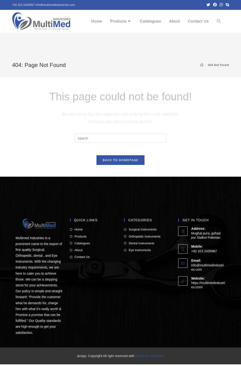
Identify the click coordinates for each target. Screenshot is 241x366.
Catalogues (82, 245)
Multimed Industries (149, 357)
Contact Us (82, 258)
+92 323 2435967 (23, 5)
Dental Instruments (141, 245)
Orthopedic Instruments (145, 238)
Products (81, 238)
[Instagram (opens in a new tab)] (221, 5)
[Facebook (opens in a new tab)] (215, 5)
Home (79, 231)
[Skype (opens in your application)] (226, 5)
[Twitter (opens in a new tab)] (208, 5)
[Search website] (219, 21)
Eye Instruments (140, 251)
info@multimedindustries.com (55, 5)
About (79, 251)
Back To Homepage (120, 162)
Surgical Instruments (143, 231)
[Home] (201, 65)
